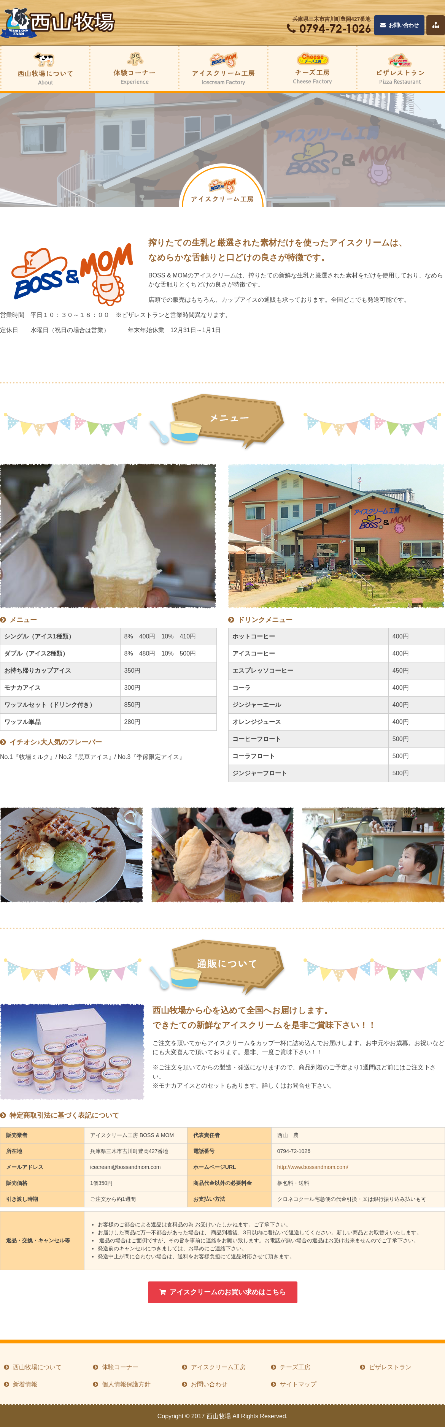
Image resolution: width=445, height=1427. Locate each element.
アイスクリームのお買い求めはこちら (222, 1292)
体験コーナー (120, 1367)
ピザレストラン (390, 1367)
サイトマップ (298, 1384)
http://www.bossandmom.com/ (312, 1167)
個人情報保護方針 (126, 1384)
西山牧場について (37, 1367)
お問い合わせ (399, 25)
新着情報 (25, 1384)
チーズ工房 (295, 1367)
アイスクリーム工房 (218, 1367)
